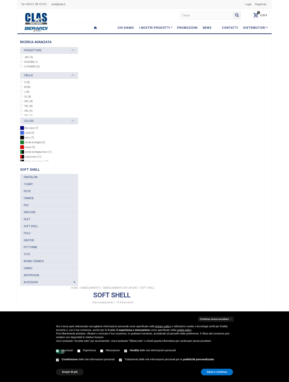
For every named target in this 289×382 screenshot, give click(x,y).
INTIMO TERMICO (34, 261)
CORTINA (245, 238)
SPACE (199, 147)
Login (248, 4)
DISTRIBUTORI (255, 27)
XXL (28, 101)
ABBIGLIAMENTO (154, 40)
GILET (27, 219)
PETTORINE (30, 247)
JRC (28, 57)
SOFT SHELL (31, 226)
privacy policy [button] (163, 326)
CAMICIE (29, 198)
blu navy (31, 127)
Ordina (227, 68)
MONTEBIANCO (153, 238)
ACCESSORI (31, 282)
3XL (28, 106)
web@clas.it (58, 4)
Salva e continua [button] (217, 371)
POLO (27, 233)
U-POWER (32, 66)
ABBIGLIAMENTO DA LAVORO (184, 40)
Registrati (260, 4)
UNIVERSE (246, 147)
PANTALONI (30, 177)
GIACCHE (29, 240)
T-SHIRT (28, 184)
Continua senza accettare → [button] (216, 319)
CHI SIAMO (125, 27)
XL (27, 96)
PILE (26, 205)
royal (29, 132)
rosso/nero (33, 156)
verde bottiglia (35, 142)
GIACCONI (29, 212)
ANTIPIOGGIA (31, 275)
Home (138, 40)
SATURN (107, 147)
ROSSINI (31, 61)
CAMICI (28, 268)
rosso (30, 147)
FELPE (27, 191)
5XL (28, 115)
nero (29, 137)
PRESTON (107, 238)
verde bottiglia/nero (38, 151)
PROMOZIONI (187, 27)
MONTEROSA (199, 238)
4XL (28, 110)
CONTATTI (230, 27)
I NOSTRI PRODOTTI (156, 27)
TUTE (27, 254)
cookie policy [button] (184, 330)
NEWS (207, 27)
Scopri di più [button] (70, 371)
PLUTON (153, 147)
